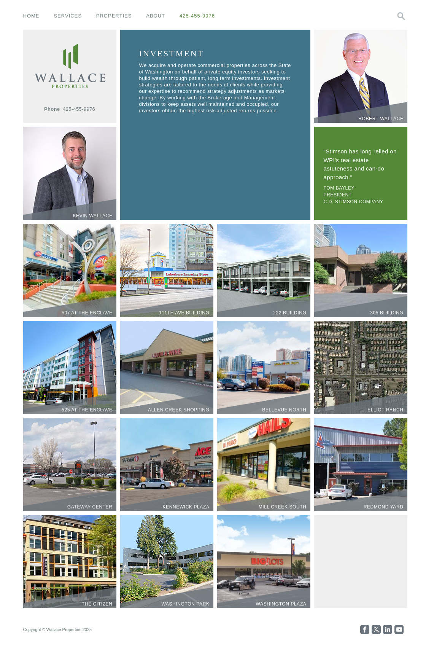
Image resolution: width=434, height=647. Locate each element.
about (155, 16)
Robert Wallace (380, 118)
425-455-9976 (197, 16)
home (31, 16)
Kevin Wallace (92, 215)
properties (114, 16)
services (68, 16)
